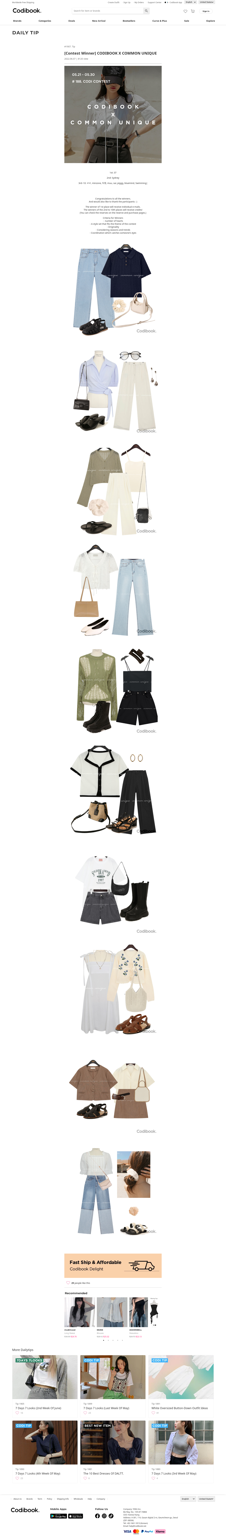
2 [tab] (108, 1340)
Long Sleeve (69, 1333)
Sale (186, 20)
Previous (62, 1316)
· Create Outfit (113, 2)
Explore (210, 20)
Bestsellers (129, 20)
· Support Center (154, 2)
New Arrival (98, 20)
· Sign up (126, 2)
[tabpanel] (80, 1317)
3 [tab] (113, 1340)
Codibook (27, 10)
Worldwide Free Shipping (23, 2)
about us (17, 1499)
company (101, 1499)
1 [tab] (103, 1340)
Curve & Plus (159, 20)
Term (40, 1499)
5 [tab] (122, 1340)
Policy (49, 1499)
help (90, 1499)
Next (164, 1316)
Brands (17, 20)
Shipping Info (63, 1499)
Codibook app (176, 2)
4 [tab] (117, 1340)
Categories (45, 20)
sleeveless (133, 1333)
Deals (71, 20)
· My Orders (139, 2)
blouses (100, 1333)
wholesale (78, 1499)
